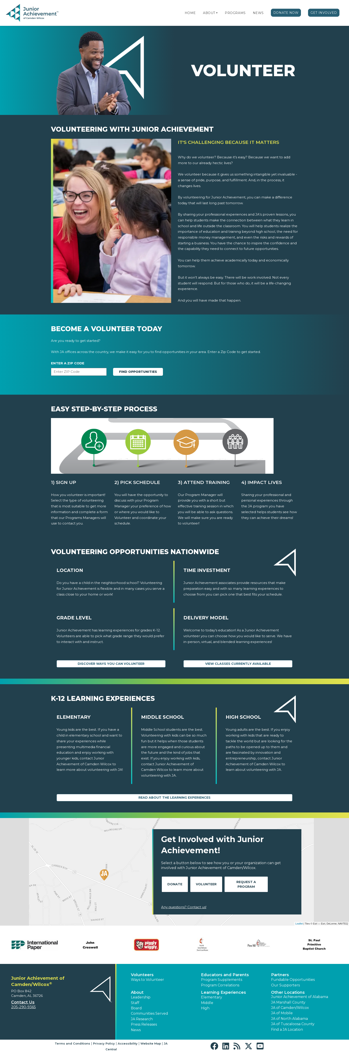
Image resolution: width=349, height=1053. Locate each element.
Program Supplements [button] (221, 979)
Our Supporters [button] (285, 985)
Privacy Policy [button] (104, 1043)
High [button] (205, 1008)
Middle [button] (207, 1003)
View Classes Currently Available (238, 664)
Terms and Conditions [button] (72, 1043)
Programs (235, 13)
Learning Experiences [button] (223, 992)
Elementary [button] (211, 997)
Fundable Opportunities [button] (293, 979)
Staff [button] (135, 1003)
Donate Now (286, 13)
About (209, 13)
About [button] (137, 992)
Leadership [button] (140, 997)
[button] (217, 13)
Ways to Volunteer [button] (147, 979)
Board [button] (136, 1008)
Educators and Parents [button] (225, 975)
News (258, 13)
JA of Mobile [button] (282, 1013)
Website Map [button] (150, 1043)
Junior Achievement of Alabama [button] (299, 997)
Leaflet (299, 923)
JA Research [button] (142, 1019)
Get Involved (323, 13)
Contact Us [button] (22, 1002)
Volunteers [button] (142, 975)
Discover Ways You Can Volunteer (111, 664)
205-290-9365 (23, 1007)
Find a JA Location (287, 1029)
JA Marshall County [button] (288, 1002)
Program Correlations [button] (220, 985)
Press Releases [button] (144, 1024)
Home (190, 13)
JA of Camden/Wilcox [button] (290, 1008)
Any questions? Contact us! (183, 907)
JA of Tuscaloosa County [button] (293, 1024)
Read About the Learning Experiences (174, 798)
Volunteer (206, 884)
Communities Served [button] (149, 1013)
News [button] (136, 1030)
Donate (174, 884)
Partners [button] (280, 975)
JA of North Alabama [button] (289, 1018)
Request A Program (246, 884)
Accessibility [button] (128, 1043)
